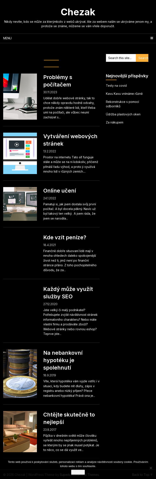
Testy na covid (116, 85)
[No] (151, 468)
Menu (7, 38)
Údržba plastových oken (123, 114)
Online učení (59, 190)
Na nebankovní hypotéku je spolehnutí (63, 360)
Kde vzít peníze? (64, 237)
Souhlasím (78, 472)
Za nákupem (114, 122)
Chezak (78, 12)
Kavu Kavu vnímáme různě (124, 93)
